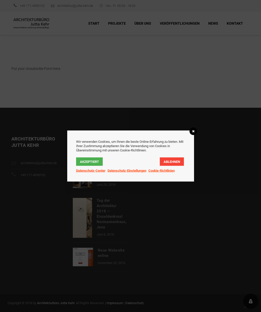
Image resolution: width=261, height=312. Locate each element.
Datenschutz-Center (91, 171)
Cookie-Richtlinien (161, 171)
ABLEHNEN (172, 162)
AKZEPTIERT (89, 162)
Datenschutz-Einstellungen (127, 171)
